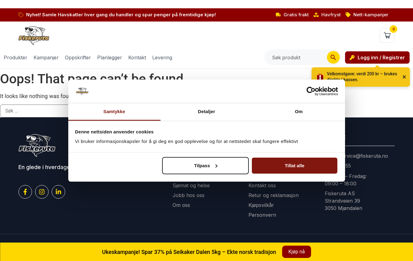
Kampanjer (46, 57)
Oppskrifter (78, 57)
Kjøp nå (296, 252)
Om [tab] (299, 111)
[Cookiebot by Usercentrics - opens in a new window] (311, 91)
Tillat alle (294, 165)
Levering (162, 57)
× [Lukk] (404, 77)
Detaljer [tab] (206, 111)
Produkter (15, 57)
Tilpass (205, 165)
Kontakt (137, 57)
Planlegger (109, 57)
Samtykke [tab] (114, 111)
